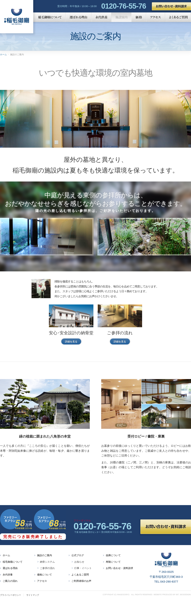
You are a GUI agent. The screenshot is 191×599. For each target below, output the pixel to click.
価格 (138, 17)
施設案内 (121, 17)
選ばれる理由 (78, 17)
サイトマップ (32, 595)
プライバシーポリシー (10, 595)
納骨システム (47, 561)
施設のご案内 (44, 555)
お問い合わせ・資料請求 (171, 6)
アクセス (155, 17)
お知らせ (79, 561)
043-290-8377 (169, 581)
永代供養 (101, 17)
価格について (44, 574)
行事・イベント (83, 568)
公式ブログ (77, 555)
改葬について (113, 555)
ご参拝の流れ (47, 568)
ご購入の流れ (10, 580)
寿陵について (113, 561)
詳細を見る (71, 341)
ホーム (3, 54)
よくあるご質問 (178, 17)
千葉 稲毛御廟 (16, 16)
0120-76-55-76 (123, 6)
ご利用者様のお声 (81, 580)
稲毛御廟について (49, 17)
